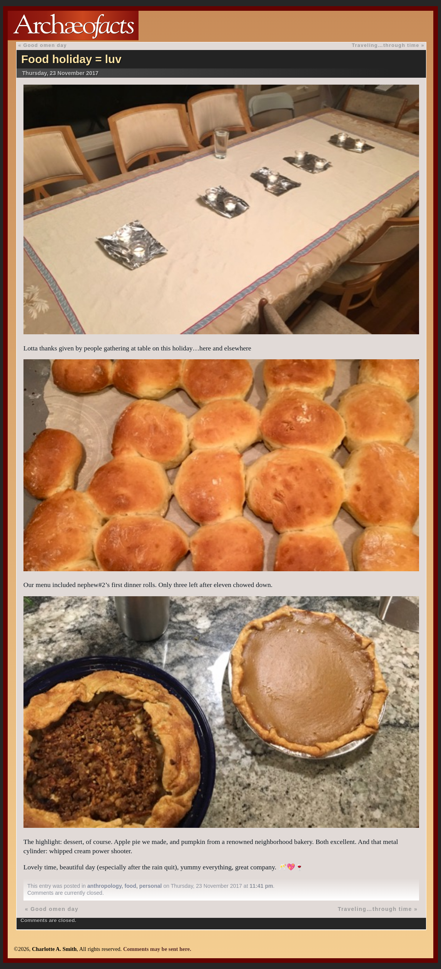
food (131, 886)
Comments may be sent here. (157, 949)
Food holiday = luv (71, 59)
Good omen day (45, 45)
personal (150, 886)
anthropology (104, 886)
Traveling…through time (385, 45)
